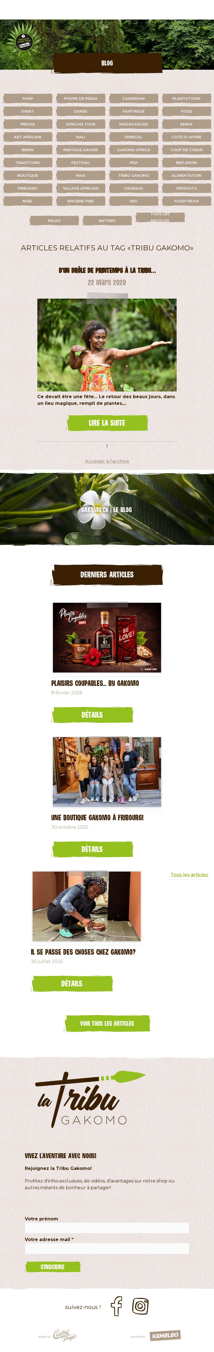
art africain (27, 137)
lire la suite (107, 422)
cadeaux (133, 188)
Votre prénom (41, 1219)
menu (204, 10)
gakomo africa (133, 149)
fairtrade (134, 111)
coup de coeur (187, 149)
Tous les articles (160, 217)
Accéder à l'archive (107, 461)
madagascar (133, 124)
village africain (80, 188)
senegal (133, 137)
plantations (186, 98)
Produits (186, 188)
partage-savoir (80, 149)
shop (27, 98)
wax (80, 175)
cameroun (133, 98)
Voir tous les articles (107, 1023)
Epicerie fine (80, 201)
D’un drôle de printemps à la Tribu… (107, 270)
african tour (80, 124)
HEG (134, 201)
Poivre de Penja (81, 98)
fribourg (28, 188)
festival (80, 162)
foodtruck (186, 201)
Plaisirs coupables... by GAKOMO (95, 682)
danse (80, 111)
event (27, 111)
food (186, 111)
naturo (107, 220)
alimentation (186, 175)
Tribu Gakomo (133, 175)
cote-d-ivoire (186, 137)
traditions (27, 162)
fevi (134, 162)
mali (80, 137)
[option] (107, 45)
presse (27, 124)
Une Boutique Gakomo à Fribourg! (97, 817)
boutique (27, 175)
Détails (92, 714)
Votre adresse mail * (49, 1239)
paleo (54, 220)
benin (27, 149)
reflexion (186, 162)
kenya (186, 124)
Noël (28, 201)
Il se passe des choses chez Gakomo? (83, 951)
